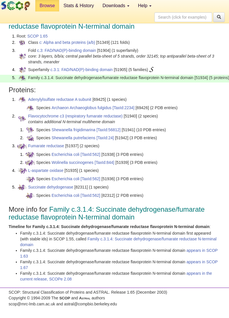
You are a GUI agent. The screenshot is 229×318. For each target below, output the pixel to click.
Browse (47, 5)
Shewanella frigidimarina (74, 129)
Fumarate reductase (46, 146)
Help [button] (145, 5)
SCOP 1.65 (37, 36)
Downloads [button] (115, 5)
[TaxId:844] (104, 162)
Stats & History (78, 5)
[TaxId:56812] (108, 129)
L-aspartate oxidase (45, 170)
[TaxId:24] (105, 138)
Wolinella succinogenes (73, 162)
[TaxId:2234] (123, 107)
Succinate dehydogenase (50, 187)
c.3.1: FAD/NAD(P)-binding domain (82, 69)
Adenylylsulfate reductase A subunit (59, 99)
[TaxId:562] (90, 154)
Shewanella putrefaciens (74, 138)
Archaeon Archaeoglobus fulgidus (82, 107)
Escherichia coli (65, 154)
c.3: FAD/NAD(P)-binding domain (66, 50)
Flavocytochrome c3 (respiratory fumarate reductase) (75, 116)
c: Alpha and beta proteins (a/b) (67, 42)
